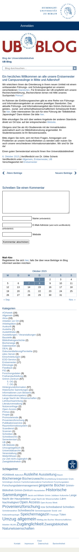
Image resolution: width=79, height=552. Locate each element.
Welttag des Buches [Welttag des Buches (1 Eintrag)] (45, 524)
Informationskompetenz (14, 399)
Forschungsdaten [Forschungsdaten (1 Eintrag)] (61, 486)
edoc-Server (8, 358)
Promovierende (10, 421)
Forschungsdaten (11, 377)
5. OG (10, 386)
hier (8, 111)
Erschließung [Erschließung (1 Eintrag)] (50, 483)
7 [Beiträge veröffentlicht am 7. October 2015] (29, 287)
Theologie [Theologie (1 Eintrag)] (54, 519)
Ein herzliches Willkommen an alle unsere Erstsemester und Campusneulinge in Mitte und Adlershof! (38, 78)
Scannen (7, 435)
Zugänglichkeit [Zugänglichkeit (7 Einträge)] (30, 528)
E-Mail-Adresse (40, 229)
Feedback (7, 372)
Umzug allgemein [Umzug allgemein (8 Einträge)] (19, 523)
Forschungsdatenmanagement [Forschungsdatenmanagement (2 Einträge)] (20, 489)
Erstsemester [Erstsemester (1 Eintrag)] (62, 483)
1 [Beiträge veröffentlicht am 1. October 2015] (39, 283)
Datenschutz (43, 548)
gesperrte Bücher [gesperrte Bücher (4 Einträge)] (52, 490)
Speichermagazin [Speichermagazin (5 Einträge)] (34, 518)
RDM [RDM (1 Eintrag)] (43, 511)
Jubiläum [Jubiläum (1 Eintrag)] (55, 500)
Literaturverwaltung (12, 408)
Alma (5, 322)
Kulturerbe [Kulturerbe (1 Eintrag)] (64, 500)
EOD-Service (9, 364)
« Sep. (6, 304)
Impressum (29, 548)
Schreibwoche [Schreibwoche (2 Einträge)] (26, 514)
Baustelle (7, 341)
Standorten (24, 90)
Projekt (6, 419)
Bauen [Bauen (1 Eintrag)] (60, 479)
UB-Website (8, 449)
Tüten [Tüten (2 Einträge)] (62, 518)
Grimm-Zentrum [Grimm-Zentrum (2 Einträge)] (23, 494)
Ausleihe (6, 333)
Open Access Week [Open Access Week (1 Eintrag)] (48, 507)
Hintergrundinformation (14, 391)
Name (36, 222)
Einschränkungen (11, 361)
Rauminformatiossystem (14, 430)
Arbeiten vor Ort (10, 325)
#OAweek (7, 317)
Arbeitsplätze (9, 328)
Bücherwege (8, 347)
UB (50, 159)
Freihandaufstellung (12, 380)
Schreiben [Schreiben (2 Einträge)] (68, 511)
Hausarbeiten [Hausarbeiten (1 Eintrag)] (39, 495)
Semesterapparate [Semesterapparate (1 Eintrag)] (43, 515)
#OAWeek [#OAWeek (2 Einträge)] (8, 479)
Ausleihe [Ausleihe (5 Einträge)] (31, 478)
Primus (19, 95)
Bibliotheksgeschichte (13, 344)
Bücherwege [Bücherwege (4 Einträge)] (12, 483)
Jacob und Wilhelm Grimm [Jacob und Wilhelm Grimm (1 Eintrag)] (39, 500)
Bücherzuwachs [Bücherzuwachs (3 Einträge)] (33, 483)
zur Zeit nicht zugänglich (15, 463)
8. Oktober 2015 (10, 156)
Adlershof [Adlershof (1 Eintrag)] (19, 479)
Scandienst (8, 432)
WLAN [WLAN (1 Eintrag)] (13, 529)
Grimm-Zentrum (10, 383)
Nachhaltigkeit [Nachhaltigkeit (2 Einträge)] (10, 506)
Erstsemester (41, 159)
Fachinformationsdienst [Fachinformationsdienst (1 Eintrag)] (31, 486)
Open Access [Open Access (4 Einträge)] (29, 506)
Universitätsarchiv (11, 455)
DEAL (5, 353)
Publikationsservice (12, 427)
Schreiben (7, 438)
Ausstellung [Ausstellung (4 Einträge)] (48, 479)
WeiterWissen (9, 460)
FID (4, 375)
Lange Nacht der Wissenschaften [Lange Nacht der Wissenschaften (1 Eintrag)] (45, 503)
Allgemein (27, 159)
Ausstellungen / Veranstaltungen (19, 339)
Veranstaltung (9, 457)
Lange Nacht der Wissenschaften (19, 402)
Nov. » (72, 304)
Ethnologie (7, 369)
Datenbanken (9, 350)
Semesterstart (9, 443)
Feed (39, 545)
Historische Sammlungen (15, 394)
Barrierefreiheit (59, 548)
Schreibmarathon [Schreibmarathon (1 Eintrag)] (9, 515)
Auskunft (7, 330)
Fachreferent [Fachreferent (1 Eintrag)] (47, 486)
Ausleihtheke (9, 336)
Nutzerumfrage (10, 410)
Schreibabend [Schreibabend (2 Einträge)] (54, 511)
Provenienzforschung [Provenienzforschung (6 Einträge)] (21, 511)
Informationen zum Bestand (16, 397)
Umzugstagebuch (11, 452)
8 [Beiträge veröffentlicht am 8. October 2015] (39, 287)
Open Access (9, 413)
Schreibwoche (9, 441)
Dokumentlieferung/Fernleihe (17, 355)
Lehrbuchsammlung (12, 405)
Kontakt (17, 548)
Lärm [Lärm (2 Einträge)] (63, 503)
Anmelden (27, 25)
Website (51, 122)
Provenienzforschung (13, 424)
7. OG (10, 388)
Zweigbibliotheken (11, 466)
